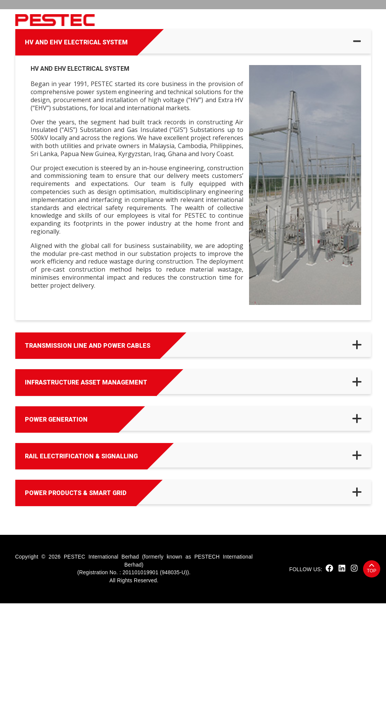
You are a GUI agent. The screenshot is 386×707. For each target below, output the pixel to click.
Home (110, 20)
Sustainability (168, 20)
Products (211, 20)
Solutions (248, 20)
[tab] (193, 145)
